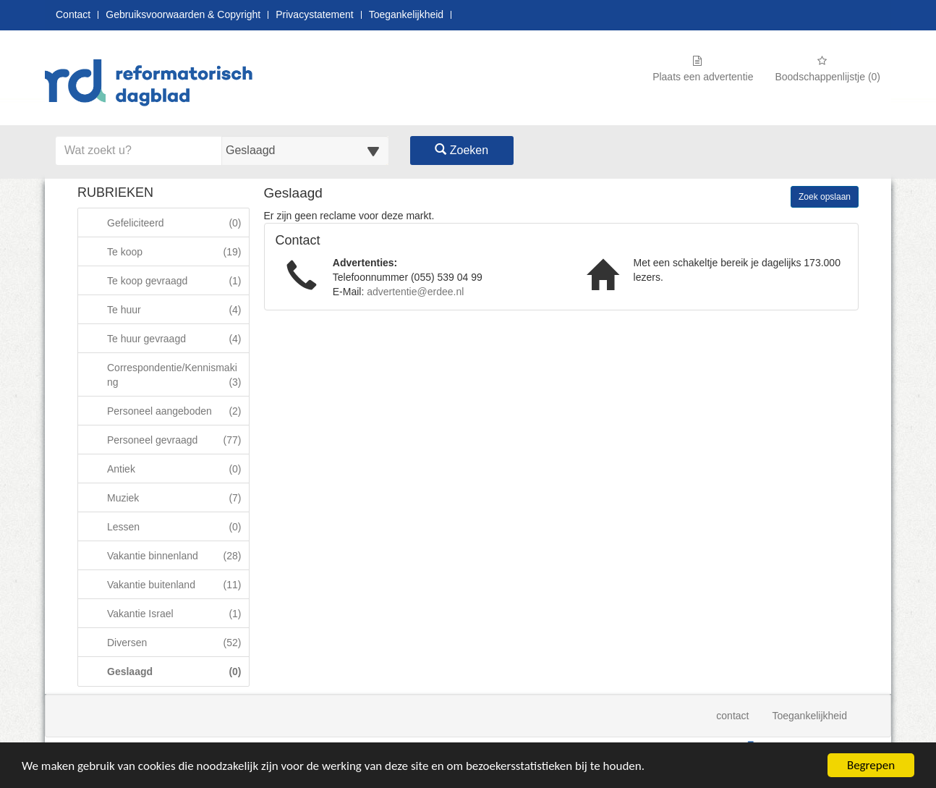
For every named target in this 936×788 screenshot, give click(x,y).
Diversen (177, 642)
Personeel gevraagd (177, 439)
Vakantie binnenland (177, 555)
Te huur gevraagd (177, 338)
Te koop (177, 251)
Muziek (177, 497)
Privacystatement (314, 15)
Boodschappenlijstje (827, 69)
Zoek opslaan (825, 197)
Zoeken (461, 150)
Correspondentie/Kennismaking (177, 374)
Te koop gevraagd (177, 280)
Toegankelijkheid (406, 15)
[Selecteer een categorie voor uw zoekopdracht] (305, 150)
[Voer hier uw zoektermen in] (139, 150)
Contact (73, 15)
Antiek (177, 468)
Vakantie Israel (177, 613)
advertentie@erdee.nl (415, 291)
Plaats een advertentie (702, 69)
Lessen (177, 526)
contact (732, 715)
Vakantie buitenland (177, 584)
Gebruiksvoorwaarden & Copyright (183, 15)
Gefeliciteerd (177, 222)
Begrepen (871, 765)
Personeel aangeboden (177, 410)
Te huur (177, 309)
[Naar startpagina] (153, 84)
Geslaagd (177, 671)
